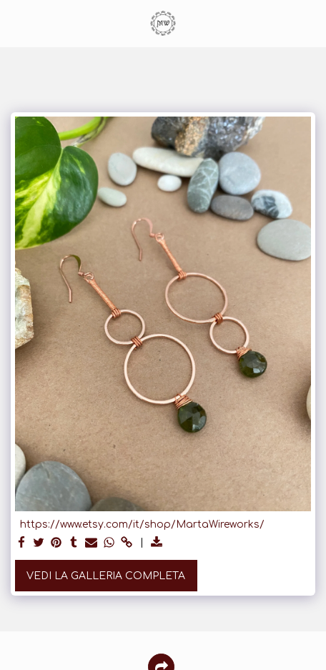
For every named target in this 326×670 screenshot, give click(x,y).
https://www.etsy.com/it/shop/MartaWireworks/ (142, 524)
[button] (16, 22)
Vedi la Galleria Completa (105, 576)
